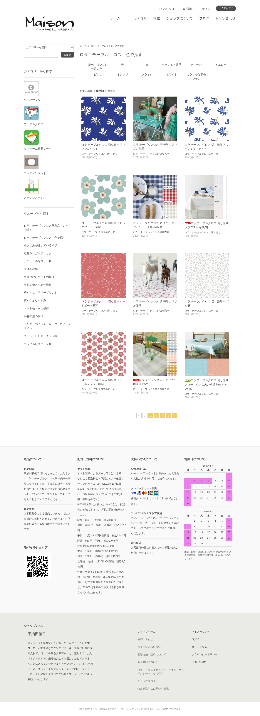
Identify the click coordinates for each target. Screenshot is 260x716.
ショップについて (179, 18)
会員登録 (187, 8)
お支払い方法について (150, 646)
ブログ (204, 18)
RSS (194, 662)
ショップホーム (146, 631)
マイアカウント (166, 8)
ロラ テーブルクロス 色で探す (107, 46)
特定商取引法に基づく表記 (153, 688)
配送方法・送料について (151, 654)
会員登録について (147, 662)
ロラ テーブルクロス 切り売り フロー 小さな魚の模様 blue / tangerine (206, 384)
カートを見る (199, 646)
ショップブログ (146, 681)
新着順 (111, 90)
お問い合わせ (226, 18)
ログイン (205, 8)
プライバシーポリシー (204, 654)
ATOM (202, 662)
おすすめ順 (86, 90)
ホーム (115, 18)
